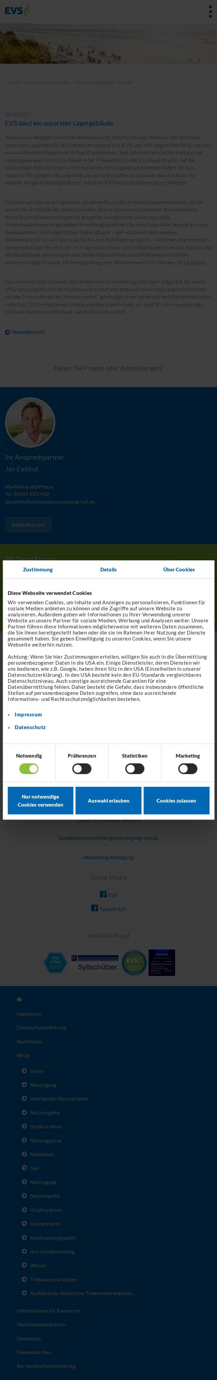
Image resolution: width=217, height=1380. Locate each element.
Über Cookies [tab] (179, 569)
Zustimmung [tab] (38, 569)
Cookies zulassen (176, 801)
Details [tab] (108, 569)
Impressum (28, 714)
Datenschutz (30, 727)
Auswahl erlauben (108, 801)
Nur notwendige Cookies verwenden (40, 801)
